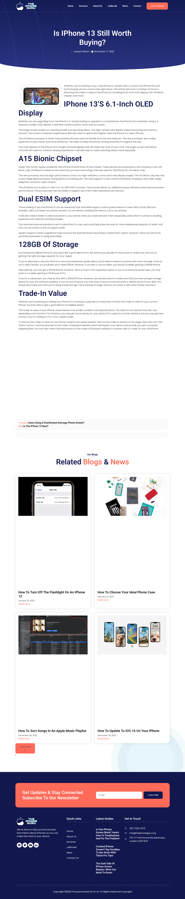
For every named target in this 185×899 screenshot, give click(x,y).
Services (83, 6)
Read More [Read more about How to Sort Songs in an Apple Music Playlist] (24, 738)
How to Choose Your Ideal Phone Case (126, 592)
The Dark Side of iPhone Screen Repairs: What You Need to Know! (106, 868)
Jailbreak (112, 6)
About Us (97, 6)
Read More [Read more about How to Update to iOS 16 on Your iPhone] (103, 738)
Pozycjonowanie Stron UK (85, 891)
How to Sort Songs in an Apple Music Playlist (52, 731)
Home (71, 6)
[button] (25, 748)
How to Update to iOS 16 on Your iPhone (128, 731)
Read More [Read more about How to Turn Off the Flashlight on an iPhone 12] (24, 603)
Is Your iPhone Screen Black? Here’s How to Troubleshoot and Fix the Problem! (108, 834)
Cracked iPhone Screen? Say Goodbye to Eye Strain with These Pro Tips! (108, 851)
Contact (137, 6)
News (125, 6)
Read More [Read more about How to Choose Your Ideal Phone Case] (103, 599)
